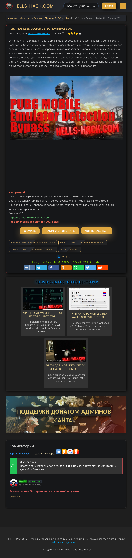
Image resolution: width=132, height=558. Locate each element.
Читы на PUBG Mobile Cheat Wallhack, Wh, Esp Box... (89, 315)
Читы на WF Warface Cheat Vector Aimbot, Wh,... (42, 314)
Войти (109, 6)
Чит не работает (96, 231)
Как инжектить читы (60, 231)
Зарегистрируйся (20, 453)
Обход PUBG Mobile (69, 249)
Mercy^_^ (66, 256)
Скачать (30, 231)
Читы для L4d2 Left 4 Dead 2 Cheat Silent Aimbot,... (66, 367)
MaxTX (23, 481)
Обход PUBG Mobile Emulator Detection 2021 (33, 249)
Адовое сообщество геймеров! (25, 18)
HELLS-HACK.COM (33, 6)
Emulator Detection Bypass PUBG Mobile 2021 (82, 242)
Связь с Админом (64, 542)
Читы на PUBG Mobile (57, 18)
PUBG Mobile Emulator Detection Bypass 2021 (33, 242)
